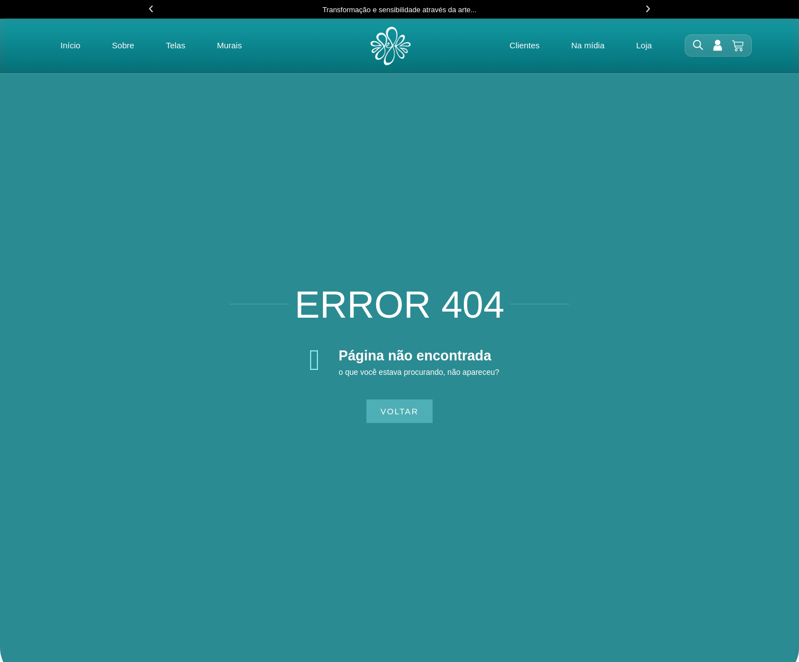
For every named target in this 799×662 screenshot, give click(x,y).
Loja (644, 46)
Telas (175, 46)
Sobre (123, 46)
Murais (229, 46)
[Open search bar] (698, 46)
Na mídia (587, 46)
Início (70, 46)
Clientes (524, 46)
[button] (150, 8)
